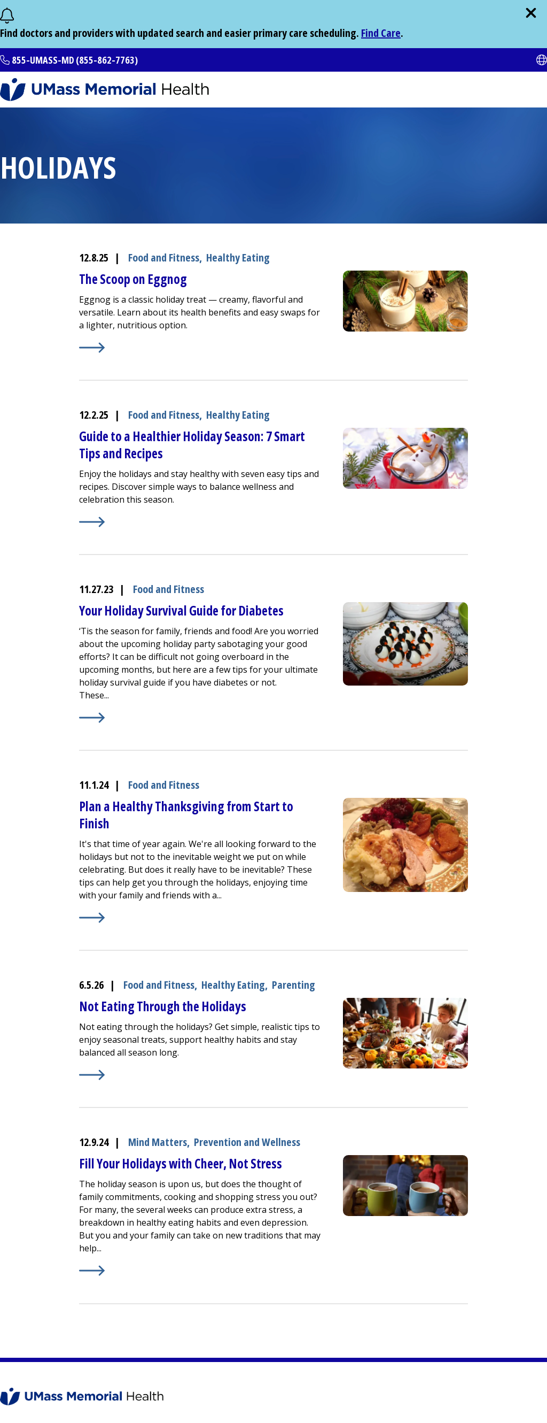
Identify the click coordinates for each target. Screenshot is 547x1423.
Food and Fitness (163, 257)
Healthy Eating (238, 257)
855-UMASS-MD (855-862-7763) (75, 59)
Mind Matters (157, 1142)
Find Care (381, 33)
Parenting (293, 985)
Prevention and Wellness (247, 1142)
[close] (531, 12)
